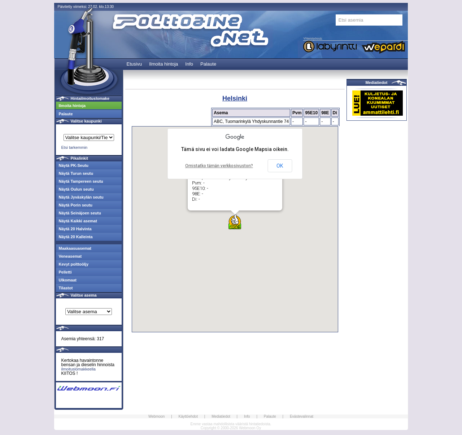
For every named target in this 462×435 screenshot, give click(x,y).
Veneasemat (70, 256)
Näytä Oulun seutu (76, 189)
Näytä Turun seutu (76, 173)
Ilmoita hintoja (163, 64)
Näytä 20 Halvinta (75, 229)
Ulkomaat (68, 280)
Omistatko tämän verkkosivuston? (219, 165)
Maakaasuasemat (75, 248)
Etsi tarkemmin (74, 147)
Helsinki (234, 98)
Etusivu (134, 64)
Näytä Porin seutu (76, 205)
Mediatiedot (376, 82)
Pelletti (65, 272)
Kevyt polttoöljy (74, 264)
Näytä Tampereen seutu (81, 181)
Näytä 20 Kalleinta (76, 237)
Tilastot (66, 288)
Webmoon (156, 416)
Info (189, 64)
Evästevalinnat (301, 416)
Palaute (208, 64)
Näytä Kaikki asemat (78, 221)
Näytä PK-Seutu (74, 165)
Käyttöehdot (188, 416)
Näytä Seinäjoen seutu (80, 213)
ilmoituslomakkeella (78, 369)
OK (279, 166)
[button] (234, 221)
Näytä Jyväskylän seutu (81, 197)
